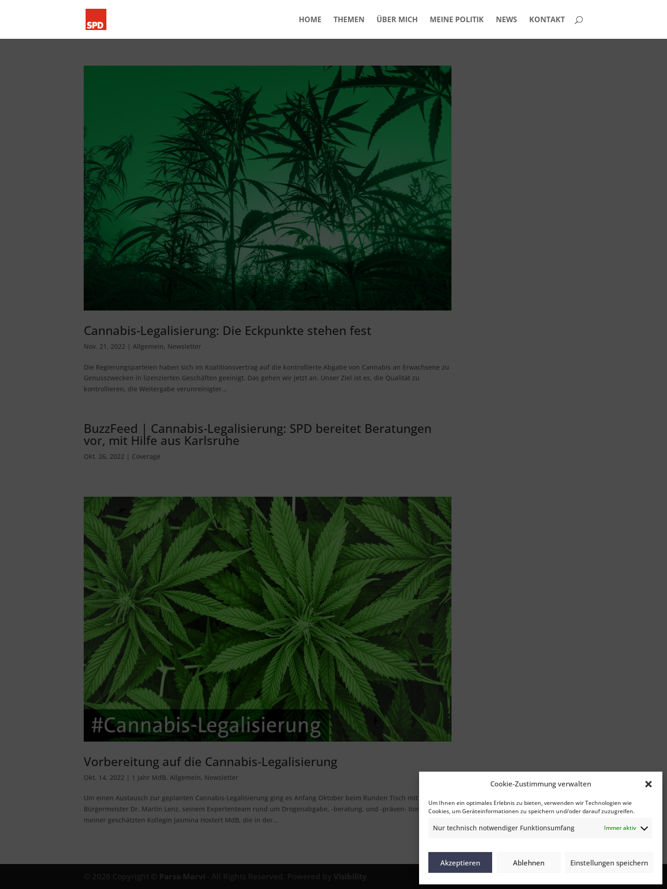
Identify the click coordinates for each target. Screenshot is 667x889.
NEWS (506, 20)
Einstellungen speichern (609, 862)
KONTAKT (547, 20)
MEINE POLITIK (457, 20)
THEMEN (349, 20)
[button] (648, 784)
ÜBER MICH (397, 20)
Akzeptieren (460, 862)
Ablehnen (528, 862)
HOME (310, 20)
